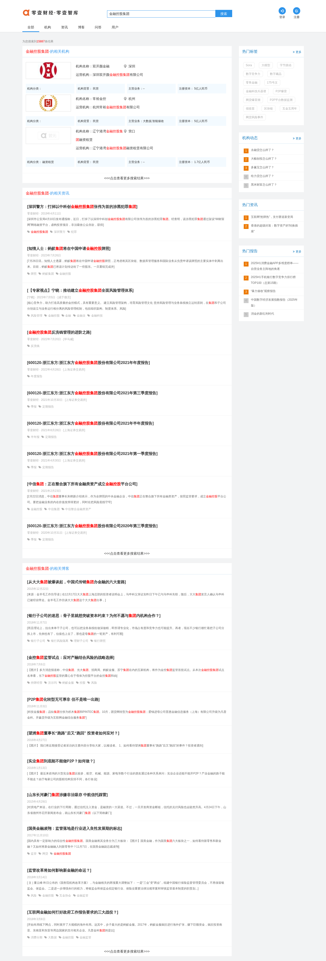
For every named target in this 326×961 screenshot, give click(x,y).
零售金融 (251, 82)
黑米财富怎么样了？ (264, 184)
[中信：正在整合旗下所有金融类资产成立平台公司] (82, 484)
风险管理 (36, 315)
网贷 (45, 853)
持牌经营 (36, 682)
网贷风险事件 (254, 117)
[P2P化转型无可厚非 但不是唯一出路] (63, 699)
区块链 (268, 108)
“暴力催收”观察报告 (263, 291)
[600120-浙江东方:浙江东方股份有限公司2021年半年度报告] (90, 423)
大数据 (52, 937)
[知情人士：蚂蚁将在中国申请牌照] (69, 249)
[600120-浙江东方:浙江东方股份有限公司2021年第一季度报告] (92, 454)
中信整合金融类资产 (77, 509)
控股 (82, 682)
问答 (98, 27)
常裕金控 (99, 99)
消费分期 (36, 937)
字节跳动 (285, 65)
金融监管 (82, 895)
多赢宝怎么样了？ (262, 167)
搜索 (223, 14)
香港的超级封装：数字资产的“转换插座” (274, 228)
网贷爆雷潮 (253, 100)
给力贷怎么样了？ (262, 176)
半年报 (35, 437)
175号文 (272, 82)
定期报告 (47, 406)
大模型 (266, 65)
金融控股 (65, 273)
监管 (34, 853)
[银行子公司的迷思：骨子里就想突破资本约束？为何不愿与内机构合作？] (94, 616)
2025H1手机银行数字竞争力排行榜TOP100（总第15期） (273, 280)
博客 (81, 27)
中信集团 (53, 509)
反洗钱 (34, 346)
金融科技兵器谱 (256, 91)
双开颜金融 (101, 66)
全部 (30, 27)
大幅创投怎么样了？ (264, 158)
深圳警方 (59, 232)
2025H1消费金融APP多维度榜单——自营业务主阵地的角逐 (275, 266)
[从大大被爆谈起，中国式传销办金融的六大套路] (76, 582)
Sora (249, 65)
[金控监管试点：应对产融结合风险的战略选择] (71, 658)
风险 (93, 682)
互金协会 (65, 895)
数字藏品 (275, 74)
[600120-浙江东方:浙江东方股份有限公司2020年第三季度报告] (92, 526)
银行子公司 (38, 641)
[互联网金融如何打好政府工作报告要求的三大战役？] (72, 912)
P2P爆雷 (281, 91)
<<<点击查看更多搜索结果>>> (127, 178)
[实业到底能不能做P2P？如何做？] (61, 761)
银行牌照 (99, 641)
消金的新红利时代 (262, 313)
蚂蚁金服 (68, 682)
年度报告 (36, 376)
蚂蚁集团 (48, 273)
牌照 (34, 273)
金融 (68, 315)
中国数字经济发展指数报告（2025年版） (274, 302)
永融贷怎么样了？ (262, 150)
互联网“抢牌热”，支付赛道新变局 (272, 217)
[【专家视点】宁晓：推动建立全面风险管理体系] (80, 290)
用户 (115, 27)
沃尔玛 (52, 682)
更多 (296, 52)
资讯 (64, 27)
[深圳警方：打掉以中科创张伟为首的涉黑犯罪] (82, 207)
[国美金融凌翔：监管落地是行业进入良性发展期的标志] (74, 828)
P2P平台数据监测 (281, 100)
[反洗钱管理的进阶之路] (59, 332)
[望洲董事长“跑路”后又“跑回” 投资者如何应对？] (73, 733)
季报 (34, 406)
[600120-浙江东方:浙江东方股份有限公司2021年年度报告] (88, 363)
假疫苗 (250, 108)
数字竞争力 (253, 74)
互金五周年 (289, 108)
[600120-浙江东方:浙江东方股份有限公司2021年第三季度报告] (92, 393)
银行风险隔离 (59, 641)
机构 (47, 27)
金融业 (81, 315)
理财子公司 (81, 641)
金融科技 (96, 315)
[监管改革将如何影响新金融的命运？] (59, 870)
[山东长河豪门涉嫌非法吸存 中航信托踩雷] (67, 795)
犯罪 (73, 232)
